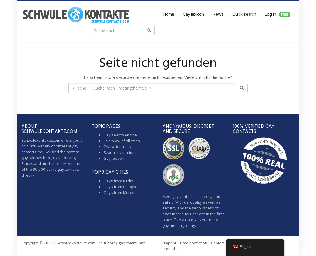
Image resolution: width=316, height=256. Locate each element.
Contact (217, 243)
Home (168, 14)
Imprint (170, 243)
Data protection (193, 243)
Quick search (244, 14)
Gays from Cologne (120, 186)
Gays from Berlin (118, 181)
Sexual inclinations (120, 152)
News (218, 14)
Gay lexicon (193, 14)
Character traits (117, 146)
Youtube (171, 248)
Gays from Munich (119, 192)
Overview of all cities (121, 140)
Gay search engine (120, 135)
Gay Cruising (64, 157)
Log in (277, 14)
